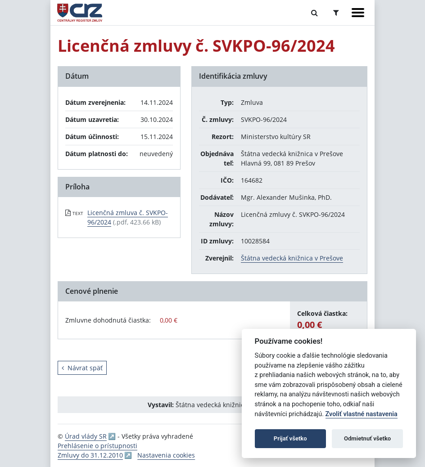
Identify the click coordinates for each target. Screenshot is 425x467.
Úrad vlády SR (86, 436)
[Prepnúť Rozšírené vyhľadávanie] (336, 12)
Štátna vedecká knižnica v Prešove (292, 258)
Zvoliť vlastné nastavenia (362, 414)
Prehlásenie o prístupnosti (97, 445)
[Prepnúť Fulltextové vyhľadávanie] (314, 12)
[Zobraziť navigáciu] (357, 12)
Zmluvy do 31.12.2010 (90, 455)
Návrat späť (82, 368)
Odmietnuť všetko (367, 438)
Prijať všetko (290, 438)
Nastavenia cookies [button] (166, 455)
